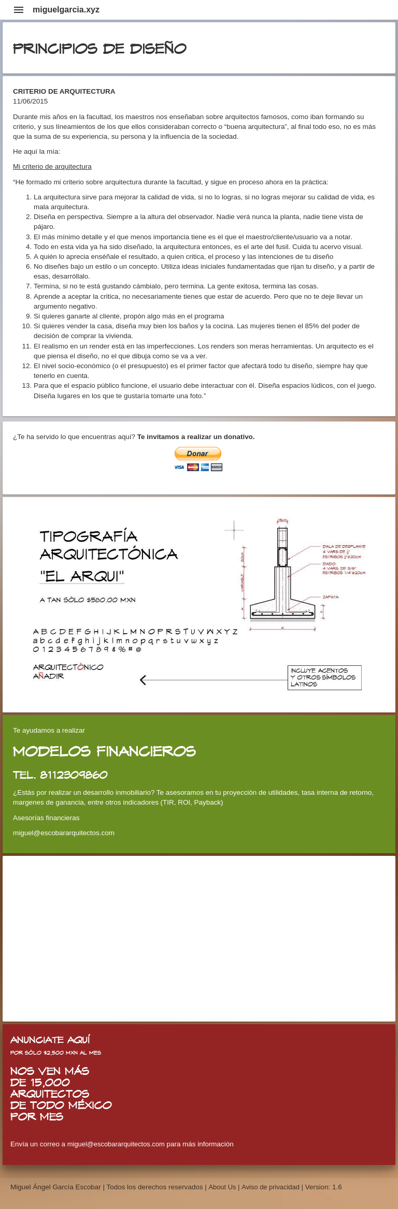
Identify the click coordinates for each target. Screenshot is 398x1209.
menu (18, 10)
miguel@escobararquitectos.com (116, 1144)
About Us (223, 1187)
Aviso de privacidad (270, 1187)
